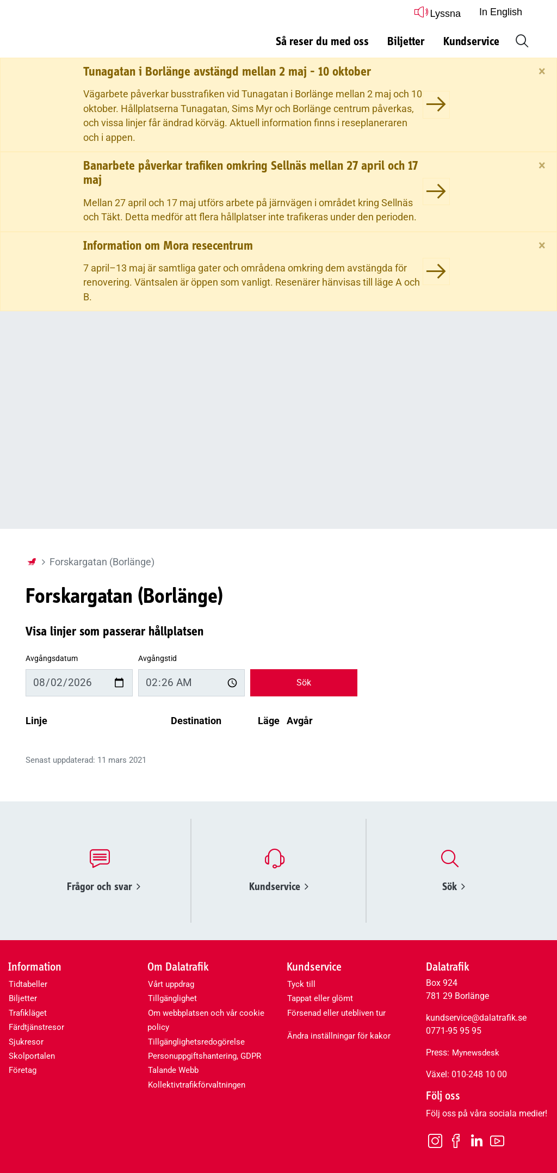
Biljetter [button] (406, 42)
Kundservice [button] (471, 42)
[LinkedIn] (476, 1141)
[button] (520, 39)
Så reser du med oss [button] (322, 42)
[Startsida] (32, 562)
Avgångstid (157, 658)
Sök (303, 682)
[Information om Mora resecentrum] (436, 271)
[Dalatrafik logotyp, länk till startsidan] (94, 36)
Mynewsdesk (475, 1053)
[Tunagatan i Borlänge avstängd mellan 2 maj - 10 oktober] (436, 104)
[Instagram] (435, 1140)
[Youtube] (497, 1140)
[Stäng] (542, 71)
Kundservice (278, 886)
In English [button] (500, 12)
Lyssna (437, 11)
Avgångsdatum (52, 658)
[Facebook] (456, 1140)
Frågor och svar (103, 886)
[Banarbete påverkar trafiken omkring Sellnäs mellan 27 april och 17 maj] (436, 191)
